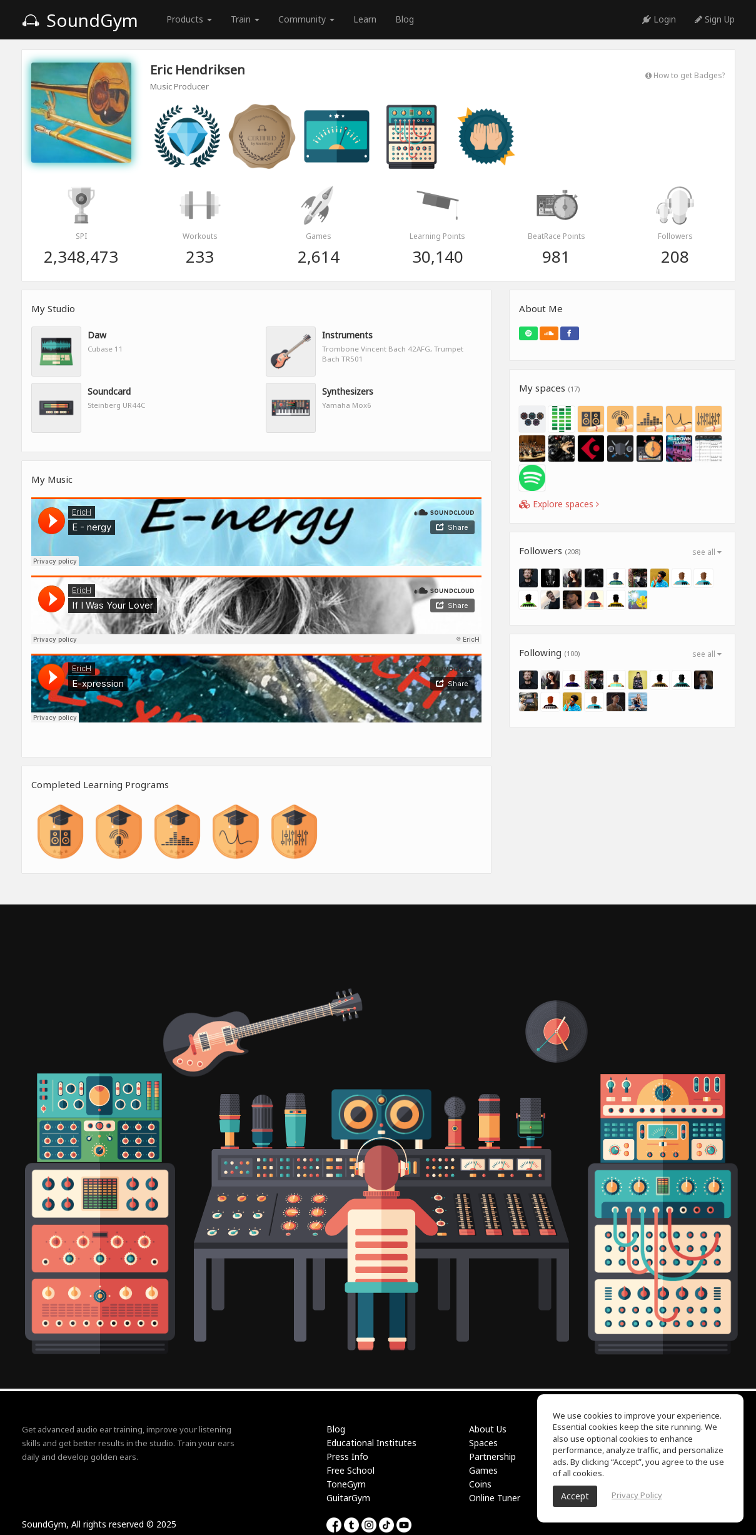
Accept (575, 1496)
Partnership (492, 1456)
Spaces (483, 1443)
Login (659, 19)
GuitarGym (348, 1498)
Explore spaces (559, 504)
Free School (350, 1470)
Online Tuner (494, 1498)
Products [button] (189, 19)
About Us (488, 1429)
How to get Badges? (685, 75)
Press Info (347, 1456)
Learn (364, 19)
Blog (404, 19)
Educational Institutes (371, 1443)
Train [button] (245, 19)
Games (483, 1470)
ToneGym (346, 1484)
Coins (480, 1484)
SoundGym (80, 20)
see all (707, 552)
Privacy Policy (637, 1495)
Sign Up (715, 19)
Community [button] (306, 19)
